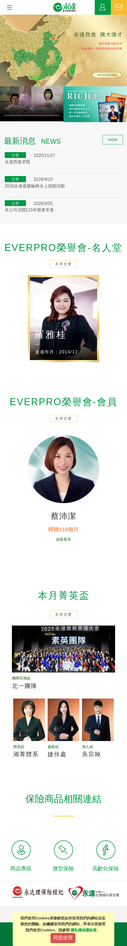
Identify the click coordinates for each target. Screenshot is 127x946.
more (112, 139)
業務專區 (103, 7)
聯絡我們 (119, 7)
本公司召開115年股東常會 (29, 210)
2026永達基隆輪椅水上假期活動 (35, 186)
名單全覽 (63, 264)
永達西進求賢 (17, 162)
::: (1, 137)
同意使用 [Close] (62, 937)
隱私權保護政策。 (85, 930)
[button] (9, 50)
